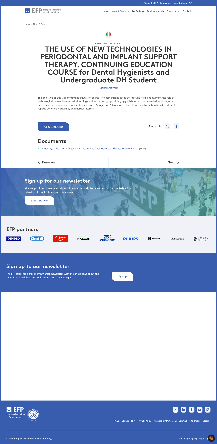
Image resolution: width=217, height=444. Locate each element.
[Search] (190, 3)
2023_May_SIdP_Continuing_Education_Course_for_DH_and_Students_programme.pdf (89, 148)
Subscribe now (39, 200)
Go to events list (53, 126)
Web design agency (188, 438)
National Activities (108, 87)
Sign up (122, 276)
